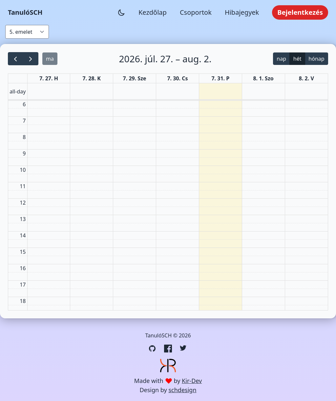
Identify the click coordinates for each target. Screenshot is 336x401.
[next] (30, 59)
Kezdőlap (152, 12)
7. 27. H (48, 78)
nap (281, 58)
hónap (316, 58)
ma (50, 58)
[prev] (15, 59)
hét (297, 58)
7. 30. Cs (177, 78)
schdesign (182, 390)
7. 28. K (92, 78)
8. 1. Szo (263, 78)
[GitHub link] (152, 348)
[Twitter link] (184, 348)
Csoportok (196, 12)
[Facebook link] (168, 348)
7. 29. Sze (134, 78)
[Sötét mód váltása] (121, 12)
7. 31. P (220, 78)
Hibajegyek (242, 12)
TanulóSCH (25, 12)
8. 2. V (306, 78)
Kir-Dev (192, 381)
